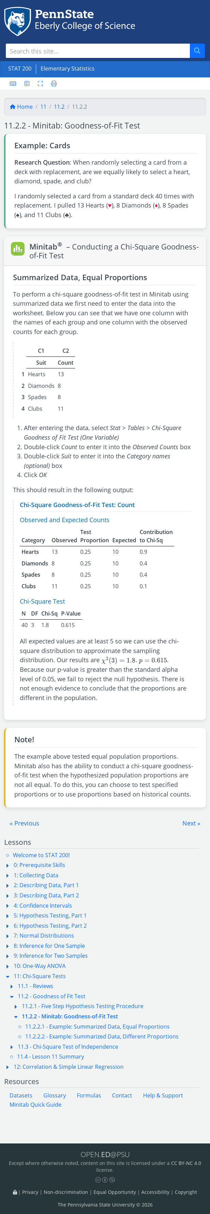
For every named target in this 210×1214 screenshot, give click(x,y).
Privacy (30, 1192)
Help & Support (163, 1095)
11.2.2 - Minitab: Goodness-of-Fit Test (70, 1016)
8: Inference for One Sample (49, 946)
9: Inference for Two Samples (51, 955)
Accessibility (155, 1192)
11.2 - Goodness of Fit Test (51, 996)
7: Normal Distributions (44, 935)
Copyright (186, 1192)
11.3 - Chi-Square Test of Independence (68, 1046)
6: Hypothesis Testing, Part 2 (50, 925)
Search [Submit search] (200, 51)
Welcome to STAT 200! (41, 855)
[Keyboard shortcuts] (13, 83)
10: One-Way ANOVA (40, 966)
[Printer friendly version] (52, 83)
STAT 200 (19, 68)
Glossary (54, 1095)
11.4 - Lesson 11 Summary (50, 1056)
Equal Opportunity (115, 1192)
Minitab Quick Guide (35, 1104)
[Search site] (97, 50)
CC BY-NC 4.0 (186, 1163)
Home (21, 106)
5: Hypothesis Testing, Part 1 (50, 915)
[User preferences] (26, 83)
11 (43, 106)
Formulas (89, 1095)
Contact (122, 1095)
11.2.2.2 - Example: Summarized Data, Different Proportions (102, 1036)
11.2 (59, 106)
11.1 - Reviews (35, 986)
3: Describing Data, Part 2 (46, 895)
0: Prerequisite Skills (39, 865)
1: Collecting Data (36, 875)
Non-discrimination (66, 1192)
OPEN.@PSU (105, 1154)
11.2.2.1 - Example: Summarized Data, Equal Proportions (97, 1026)
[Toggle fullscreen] (40, 83)
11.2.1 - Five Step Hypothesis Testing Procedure (82, 1006)
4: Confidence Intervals (43, 905)
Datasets (21, 1095)
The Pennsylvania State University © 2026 (105, 1204)
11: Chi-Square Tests (40, 976)
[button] (24, 823)
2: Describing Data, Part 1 (46, 885)
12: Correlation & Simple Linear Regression (69, 1067)
